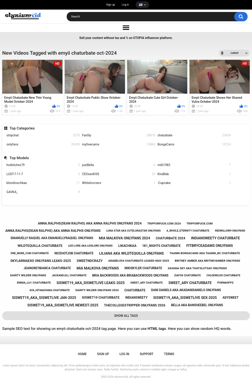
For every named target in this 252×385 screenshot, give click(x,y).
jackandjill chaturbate (69, 275)
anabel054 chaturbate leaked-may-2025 (138, 260)
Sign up (110, 4)
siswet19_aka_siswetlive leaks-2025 (91, 283)
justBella (118, 165)
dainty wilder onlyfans (28, 275)
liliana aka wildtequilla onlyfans (131, 253)
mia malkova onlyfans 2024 (124, 238)
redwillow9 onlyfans (230, 230)
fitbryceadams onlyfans (209, 246)
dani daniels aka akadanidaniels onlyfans (186, 290)
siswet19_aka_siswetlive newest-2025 (62, 305)
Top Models (19, 158)
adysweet (230, 297)
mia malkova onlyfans (97, 268)
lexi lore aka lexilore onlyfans (90, 245)
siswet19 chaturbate (100, 298)
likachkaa (127, 246)
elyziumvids (121, 376)
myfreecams (118, 144)
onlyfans (43, 144)
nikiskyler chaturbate (143, 268)
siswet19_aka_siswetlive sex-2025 (185, 298)
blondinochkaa (43, 183)
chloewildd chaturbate (223, 275)
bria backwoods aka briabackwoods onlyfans (130, 275)
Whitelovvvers (118, 183)
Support (146, 354)
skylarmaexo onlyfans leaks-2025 (40, 261)
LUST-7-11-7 (43, 174)
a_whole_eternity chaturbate (187, 230)
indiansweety (136, 297)
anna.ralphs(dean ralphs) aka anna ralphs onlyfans (53, 231)
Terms (169, 354)
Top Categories (22, 128)
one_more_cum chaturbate (29, 253)
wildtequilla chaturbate (40, 246)
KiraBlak (194, 174)
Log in (125, 4)
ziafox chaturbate (187, 275)
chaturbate (194, 135)
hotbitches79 (43, 165)
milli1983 (194, 165)
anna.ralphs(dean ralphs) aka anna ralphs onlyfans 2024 (90, 223)
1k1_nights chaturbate (161, 246)
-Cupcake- (194, 183)
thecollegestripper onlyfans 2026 (134, 305)
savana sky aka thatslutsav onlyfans (197, 268)
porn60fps (225, 282)
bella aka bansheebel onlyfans (197, 305)
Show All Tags (126, 315)
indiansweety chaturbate (215, 238)
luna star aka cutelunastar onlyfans (133, 230)
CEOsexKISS (118, 174)
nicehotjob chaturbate (74, 253)
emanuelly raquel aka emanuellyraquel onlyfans (52, 238)
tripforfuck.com (199, 223)
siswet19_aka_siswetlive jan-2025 (44, 298)
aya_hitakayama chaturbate (49, 290)
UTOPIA (138, 38)
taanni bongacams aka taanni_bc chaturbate (205, 253)
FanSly (118, 135)
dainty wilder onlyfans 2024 (97, 290)
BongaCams (194, 144)
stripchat (43, 135)
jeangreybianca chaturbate (47, 268)
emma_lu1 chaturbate (34, 282)
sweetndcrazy (90, 261)
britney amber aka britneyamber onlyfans (207, 260)
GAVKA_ (43, 192)
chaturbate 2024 (170, 238)
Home (82, 354)
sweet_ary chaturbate (146, 282)
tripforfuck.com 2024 (164, 223)
